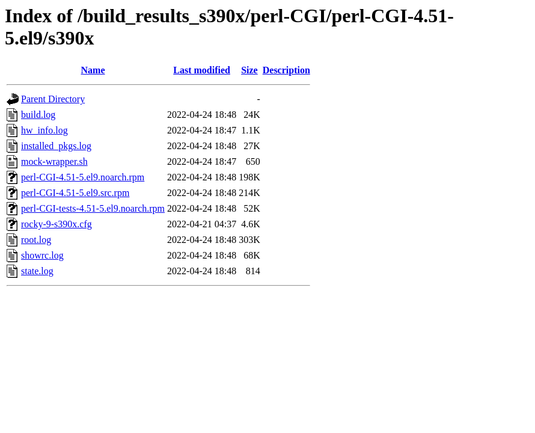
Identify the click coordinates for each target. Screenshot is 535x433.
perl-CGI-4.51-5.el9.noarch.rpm (82, 177)
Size (249, 70)
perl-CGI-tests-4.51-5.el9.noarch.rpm (93, 208)
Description (286, 70)
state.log (37, 271)
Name (93, 70)
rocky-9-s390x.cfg (56, 224)
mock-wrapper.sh (54, 161)
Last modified (201, 70)
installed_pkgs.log (56, 146)
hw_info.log (44, 130)
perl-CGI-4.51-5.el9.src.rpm (75, 193)
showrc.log (42, 255)
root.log (36, 240)
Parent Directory (53, 99)
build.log (38, 114)
